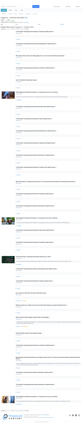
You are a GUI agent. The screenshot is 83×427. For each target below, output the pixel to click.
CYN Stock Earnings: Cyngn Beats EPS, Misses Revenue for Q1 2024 (34, 258)
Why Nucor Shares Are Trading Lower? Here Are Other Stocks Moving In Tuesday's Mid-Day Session (42, 307)
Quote (16, 24)
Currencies (21, 13)
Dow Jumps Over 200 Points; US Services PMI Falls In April (31, 294)
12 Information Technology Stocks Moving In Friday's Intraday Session (34, 119)
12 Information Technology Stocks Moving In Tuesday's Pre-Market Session (35, 68)
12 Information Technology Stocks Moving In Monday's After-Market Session (36, 107)
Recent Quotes (57, 6)
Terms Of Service (50, 419)
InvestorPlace (19, 100)
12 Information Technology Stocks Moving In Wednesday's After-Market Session (37, 270)
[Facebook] (73, 419)
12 (24, 29)
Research (62, 24)
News (15, 13)
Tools (21, 10)
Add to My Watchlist (25, 22)
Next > (27, 29)
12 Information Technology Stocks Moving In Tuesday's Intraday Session (35, 282)
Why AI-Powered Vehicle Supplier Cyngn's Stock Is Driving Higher (33, 319)
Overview (10, 13)
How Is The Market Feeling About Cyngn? (27, 80)
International (28, 13)
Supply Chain (26, 328)
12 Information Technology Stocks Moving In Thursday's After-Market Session (36, 168)
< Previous (3, 29)
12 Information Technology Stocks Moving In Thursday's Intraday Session (35, 31)
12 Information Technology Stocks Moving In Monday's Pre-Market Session (35, 156)
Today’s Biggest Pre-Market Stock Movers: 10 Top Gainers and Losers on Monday (37, 219)
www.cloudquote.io (45, 417)
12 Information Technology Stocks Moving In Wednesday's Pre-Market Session (36, 43)
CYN (25, 18)
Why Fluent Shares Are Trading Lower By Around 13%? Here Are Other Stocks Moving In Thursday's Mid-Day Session (46, 182)
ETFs (16, 10)
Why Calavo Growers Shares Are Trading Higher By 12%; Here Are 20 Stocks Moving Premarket (40, 56)
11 (22, 29)
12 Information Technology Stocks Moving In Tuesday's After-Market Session (36, 143)
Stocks (10, 10)
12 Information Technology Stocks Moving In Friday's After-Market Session (35, 231)
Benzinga (18, 39)
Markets (4, 10)
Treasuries (35, 13)
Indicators (78, 6)
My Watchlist (68, 6)
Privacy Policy (42, 419)
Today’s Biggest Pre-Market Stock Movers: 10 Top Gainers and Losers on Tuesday (37, 92)
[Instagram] (79, 419)
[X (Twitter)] (70, 419)
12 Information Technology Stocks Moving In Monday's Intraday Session (35, 374)
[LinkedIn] (76, 419)
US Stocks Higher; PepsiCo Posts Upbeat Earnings (29, 335)
